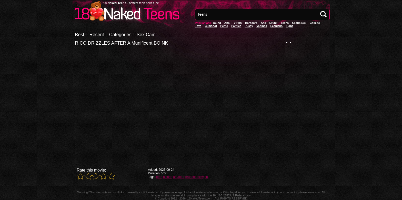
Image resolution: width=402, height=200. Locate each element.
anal (227, 22)
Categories (120, 34)
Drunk (273, 22)
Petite (224, 25)
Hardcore (251, 22)
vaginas (261, 25)
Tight (289, 25)
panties (236, 25)
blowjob (202, 177)
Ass (263, 22)
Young (216, 22)
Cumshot (211, 25)
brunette (191, 177)
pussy (249, 25)
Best (79, 34)
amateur (178, 177)
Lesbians (276, 25)
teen (159, 177)
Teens (285, 22)
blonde (167, 177)
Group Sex (299, 22)
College (315, 22)
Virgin (238, 22)
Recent (96, 34)
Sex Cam (146, 34)
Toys (198, 25)
